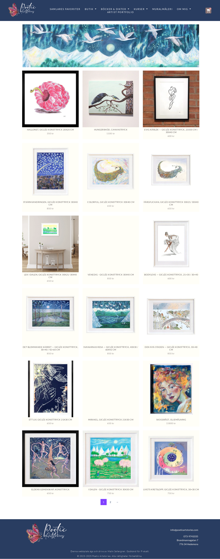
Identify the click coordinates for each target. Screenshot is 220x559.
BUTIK (91, 9)
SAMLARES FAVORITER (65, 9)
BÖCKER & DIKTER (115, 9)
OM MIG (184, 9)
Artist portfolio (120, 12)
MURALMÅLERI (162, 9)
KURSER (141, 9)
